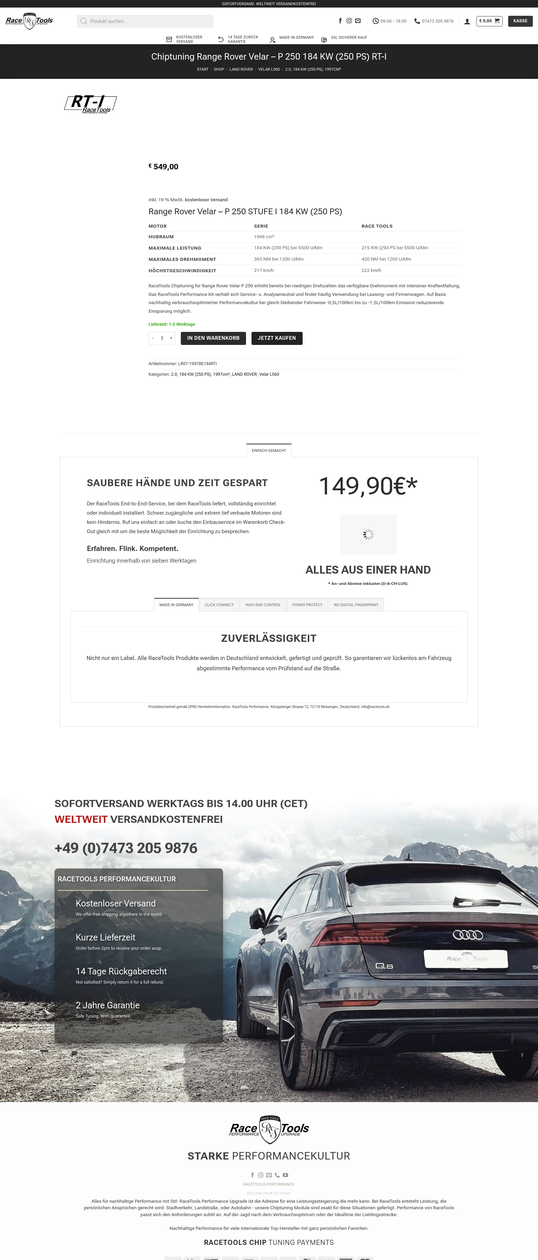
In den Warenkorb (213, 338)
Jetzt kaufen (277, 338)
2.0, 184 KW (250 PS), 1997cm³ (313, 69)
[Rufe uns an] (277, 1176)
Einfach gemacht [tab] (268, 450)
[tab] (176, 605)
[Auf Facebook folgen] (340, 21)
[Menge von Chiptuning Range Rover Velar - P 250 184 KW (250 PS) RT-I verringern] (153, 338)
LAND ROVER (241, 69)
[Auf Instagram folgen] (349, 21)
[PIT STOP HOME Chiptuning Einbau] (368, 535)
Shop (219, 69)
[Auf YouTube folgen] (285, 1176)
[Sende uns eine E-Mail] (358, 21)
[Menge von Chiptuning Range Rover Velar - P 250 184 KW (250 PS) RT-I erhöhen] (171, 338)
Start (202, 69)
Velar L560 (269, 69)
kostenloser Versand (206, 199)
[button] (467, 21)
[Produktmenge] (162, 338)
